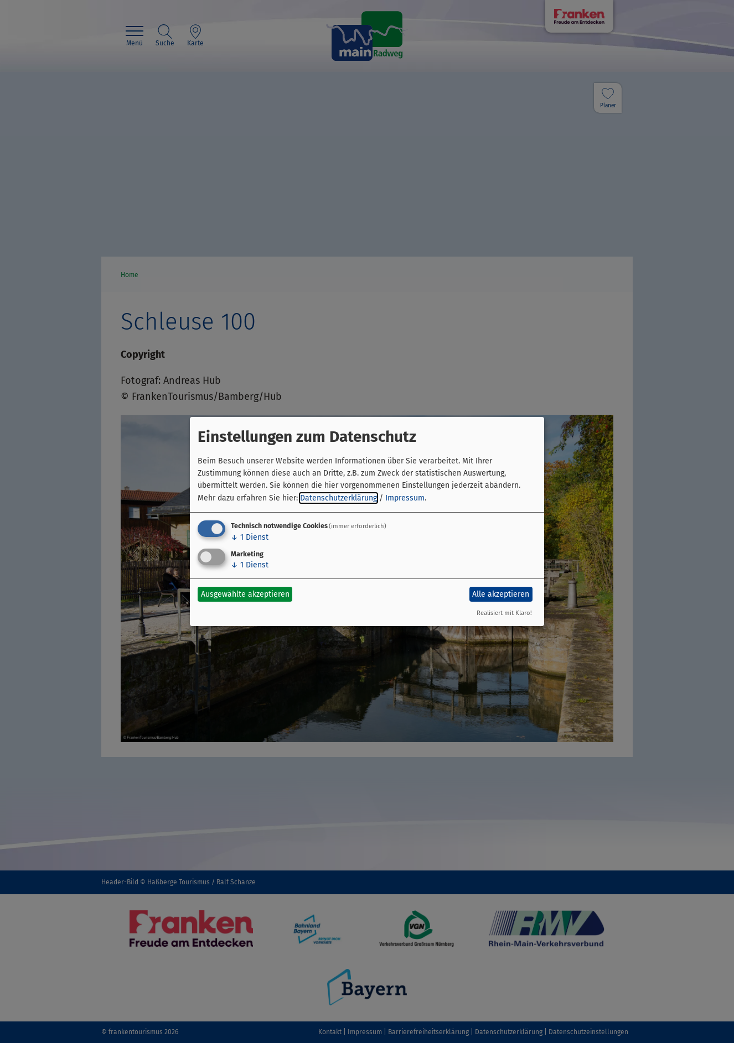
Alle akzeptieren (500, 594)
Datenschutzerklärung (338, 498)
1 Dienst (249, 537)
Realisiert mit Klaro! (504, 613)
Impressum (405, 498)
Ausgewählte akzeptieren (245, 594)
